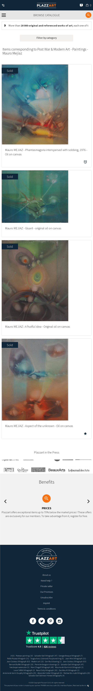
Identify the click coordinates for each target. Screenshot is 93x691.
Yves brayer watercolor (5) (20, 667)
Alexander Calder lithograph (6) (50, 673)
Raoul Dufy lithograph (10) (47, 670)
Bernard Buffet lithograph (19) (21, 664)
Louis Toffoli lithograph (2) (24, 670)
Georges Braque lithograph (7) (71, 655)
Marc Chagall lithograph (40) (42, 667)
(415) (12, 655)
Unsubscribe (46, 597)
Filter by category (46, 37)
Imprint (46, 603)
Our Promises (46, 591)
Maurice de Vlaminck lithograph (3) (69, 667)
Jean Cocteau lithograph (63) (18, 661)
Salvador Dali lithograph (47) (46, 655)
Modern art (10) (37, 661)
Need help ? (46, 580)
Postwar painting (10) (24, 655)
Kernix (85, 685)
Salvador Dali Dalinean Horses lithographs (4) (46, 675)
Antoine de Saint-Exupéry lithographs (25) (19, 673)
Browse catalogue (46, 15)
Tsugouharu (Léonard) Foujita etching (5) (47, 658)
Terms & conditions (47, 608)
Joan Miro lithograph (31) (75, 658)
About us (46, 574)
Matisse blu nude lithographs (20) (77, 673)
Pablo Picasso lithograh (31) (18, 658)
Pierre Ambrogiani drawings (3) (47, 664)
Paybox (69, 685)
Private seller (46, 586)
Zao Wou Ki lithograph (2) (69, 670)
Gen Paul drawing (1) (53, 661)
